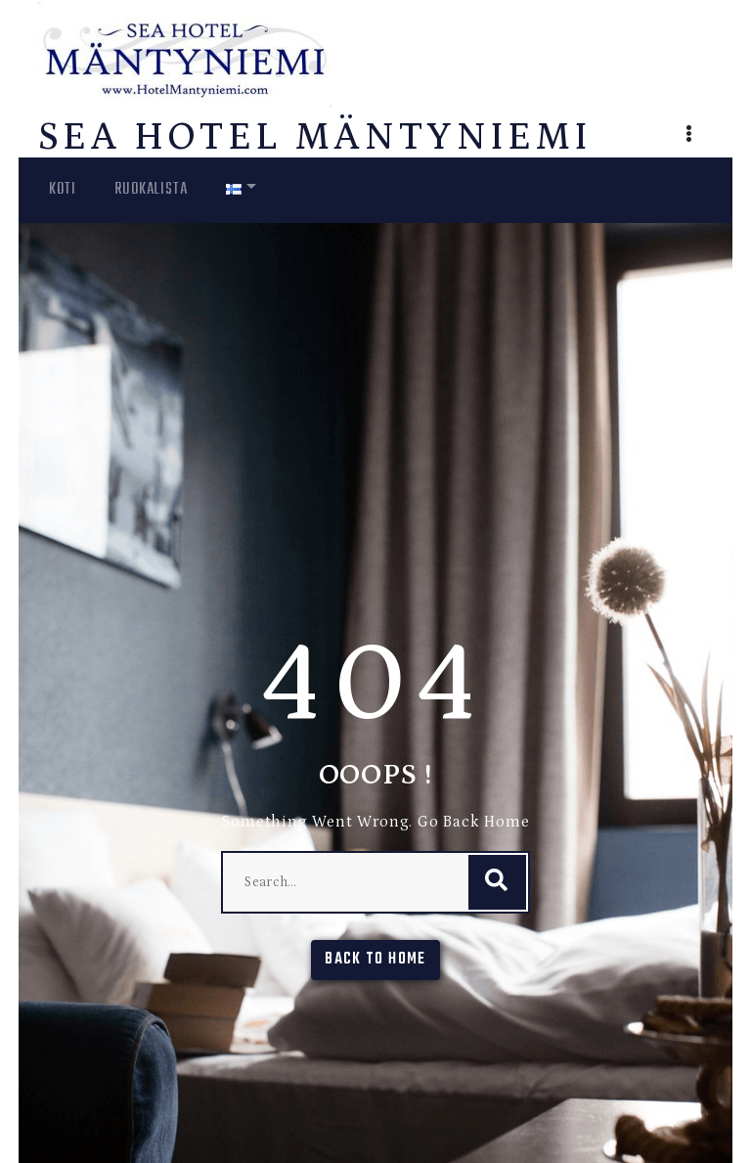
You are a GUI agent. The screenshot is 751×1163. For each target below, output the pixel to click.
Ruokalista (150, 189)
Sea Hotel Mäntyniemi (315, 137)
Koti (62, 189)
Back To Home (375, 959)
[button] (689, 136)
